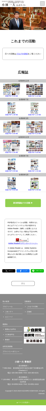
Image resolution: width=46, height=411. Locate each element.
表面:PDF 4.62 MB (11, 184)
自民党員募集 (8, 346)
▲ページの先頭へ (23, 402)
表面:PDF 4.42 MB (34, 90)
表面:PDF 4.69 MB (34, 146)
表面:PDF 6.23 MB (34, 127)
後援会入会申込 (10, 329)
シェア (23, 271)
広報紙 (29, 312)
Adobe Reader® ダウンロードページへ (23, 241)
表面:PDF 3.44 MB (11, 90)
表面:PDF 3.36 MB (11, 146)
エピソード (9, 317)
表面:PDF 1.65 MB (11, 165)
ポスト (9, 271)
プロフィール (8, 307)
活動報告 (27, 301)
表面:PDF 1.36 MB (11, 109)
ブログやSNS (22, 54)
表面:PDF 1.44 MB (34, 165)
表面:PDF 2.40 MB (34, 184)
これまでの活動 (32, 306)
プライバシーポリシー (11, 351)
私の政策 (6, 301)
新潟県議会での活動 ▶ (23, 203)
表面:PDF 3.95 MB (11, 127)
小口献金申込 (9, 334)
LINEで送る (37, 271)
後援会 (5, 324)
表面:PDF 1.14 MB (34, 109)
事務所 (7, 340)
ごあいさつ (9, 311)
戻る (23, 283)
